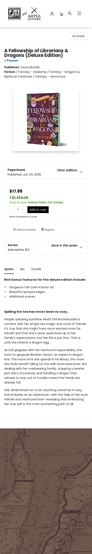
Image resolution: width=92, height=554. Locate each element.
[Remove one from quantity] (12, 209)
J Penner (12, 60)
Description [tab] (12, 269)
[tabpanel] (46, 348)
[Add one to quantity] (23, 209)
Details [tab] (43, 269)
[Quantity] (18, 209)
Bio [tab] (30, 269)
